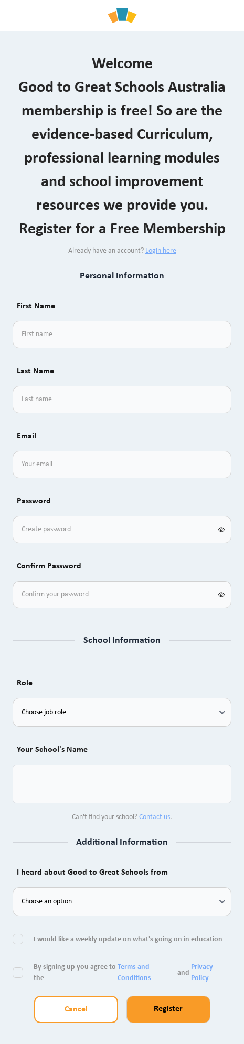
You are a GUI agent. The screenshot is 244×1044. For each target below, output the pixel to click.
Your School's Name (52, 750)
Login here (160, 251)
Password (34, 501)
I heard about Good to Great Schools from (92, 872)
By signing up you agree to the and (130, 972)
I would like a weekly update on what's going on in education (129, 939)
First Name (36, 306)
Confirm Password (49, 566)
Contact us (154, 817)
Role (25, 683)
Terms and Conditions (134, 972)
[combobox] (34, 784)
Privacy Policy (202, 972)
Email (26, 436)
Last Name (35, 371)
